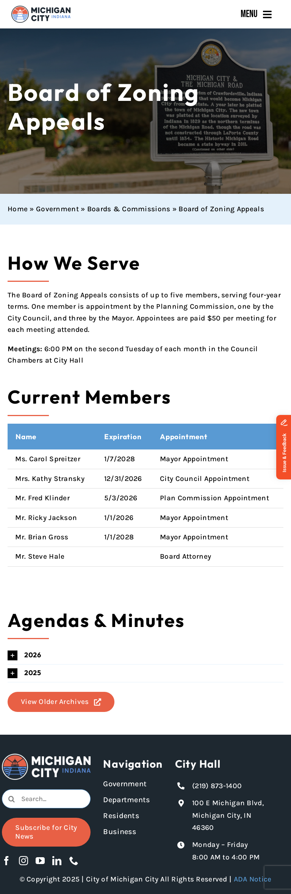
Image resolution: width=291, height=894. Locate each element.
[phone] (73, 860)
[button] (145, 655)
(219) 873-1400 (217, 786)
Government (57, 209)
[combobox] (46, 798)
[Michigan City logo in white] (46, 757)
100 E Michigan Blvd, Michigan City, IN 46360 (228, 815)
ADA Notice (253, 879)
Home (18, 209)
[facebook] (6, 860)
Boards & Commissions (129, 209)
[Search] (11, 798)
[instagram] (23, 860)
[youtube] (40, 860)
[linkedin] (56, 860)
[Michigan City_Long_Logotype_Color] (40, 9)
